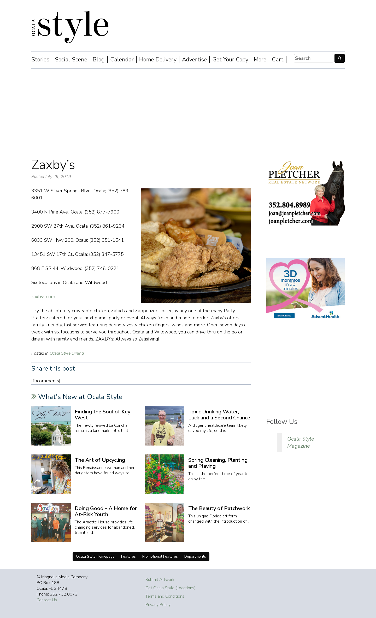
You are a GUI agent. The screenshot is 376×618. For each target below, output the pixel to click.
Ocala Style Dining (67, 353)
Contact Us (47, 600)
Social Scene (71, 59)
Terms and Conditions (164, 596)
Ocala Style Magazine (300, 442)
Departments (195, 556)
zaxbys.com (43, 296)
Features (128, 556)
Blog (99, 59)
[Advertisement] (188, 113)
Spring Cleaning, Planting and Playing (218, 463)
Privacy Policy (158, 605)
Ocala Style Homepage (95, 556)
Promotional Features (160, 556)
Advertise (194, 59)
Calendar (122, 59)
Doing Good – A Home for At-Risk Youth (106, 511)
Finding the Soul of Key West (102, 414)
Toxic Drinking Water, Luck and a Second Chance (219, 414)
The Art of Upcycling (100, 460)
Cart (278, 59)
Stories (40, 59)
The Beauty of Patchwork (219, 508)
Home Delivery (158, 59)
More (260, 59)
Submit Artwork (159, 579)
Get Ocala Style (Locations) (170, 588)
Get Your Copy (230, 59)
